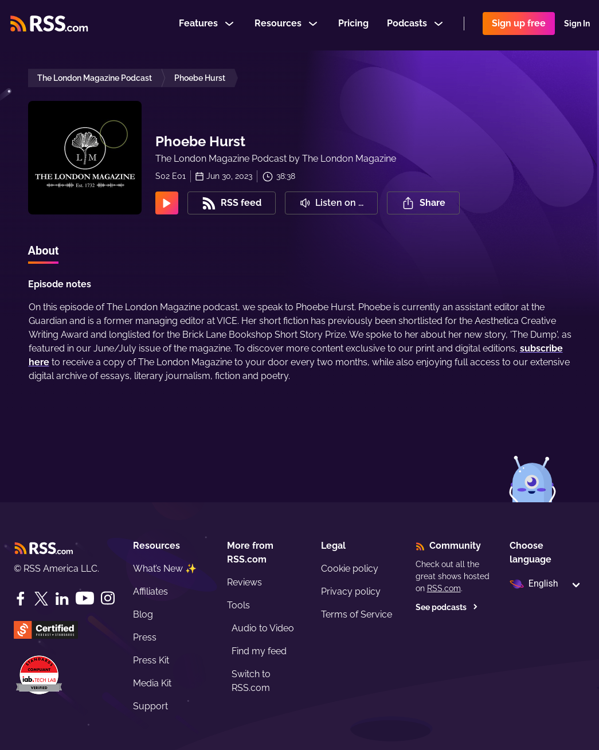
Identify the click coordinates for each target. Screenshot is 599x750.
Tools (238, 605)
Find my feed (259, 651)
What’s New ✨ (165, 568)
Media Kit (152, 683)
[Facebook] (21, 599)
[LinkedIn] (62, 599)
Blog (143, 614)
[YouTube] (85, 598)
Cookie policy (349, 568)
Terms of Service (356, 614)
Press (144, 637)
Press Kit (151, 660)
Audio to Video (263, 628)
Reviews (244, 582)
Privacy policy (351, 591)
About (43, 250)
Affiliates (150, 591)
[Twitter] (41, 599)
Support (150, 706)
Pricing (353, 24)
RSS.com (444, 588)
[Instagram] (108, 598)
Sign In (577, 25)
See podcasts (447, 607)
